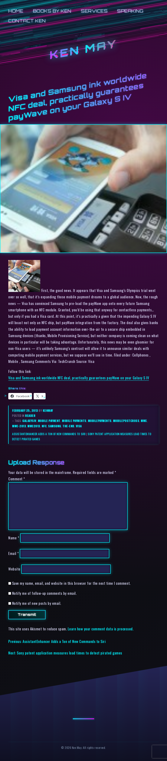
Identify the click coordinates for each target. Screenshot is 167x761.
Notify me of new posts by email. (36, 603)
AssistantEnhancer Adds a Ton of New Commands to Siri (48, 434)
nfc (44, 426)
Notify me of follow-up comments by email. (44, 593)
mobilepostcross (126, 421)
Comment (16, 478)
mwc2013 (33, 426)
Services (94, 11)
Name (13, 538)
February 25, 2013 (25, 410)
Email (13, 553)
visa (79, 426)
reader (30, 415)
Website (14, 569)
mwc (144, 421)
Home (15, 11)
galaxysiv (29, 421)
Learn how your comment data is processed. (101, 628)
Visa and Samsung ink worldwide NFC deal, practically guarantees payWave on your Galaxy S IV (78, 377)
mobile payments (74, 421)
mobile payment (49, 421)
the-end (68, 426)
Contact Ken (27, 20)
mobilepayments (100, 421)
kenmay (48, 410)
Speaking (130, 11)
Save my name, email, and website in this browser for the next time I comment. (71, 583)
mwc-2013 (19, 426)
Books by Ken (52, 11)
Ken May (83, 49)
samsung (54, 426)
